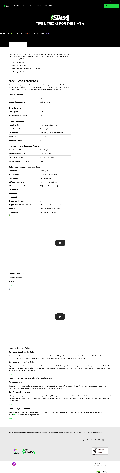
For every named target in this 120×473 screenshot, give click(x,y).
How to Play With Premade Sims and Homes (25, 69)
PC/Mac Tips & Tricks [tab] (18, 44)
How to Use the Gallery (18, 66)
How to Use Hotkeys (17, 62)
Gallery (54, 356)
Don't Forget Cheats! (17, 72)
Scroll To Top (13, 285)
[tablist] (60, 44)
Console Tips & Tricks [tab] (36, 44)
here (14, 415)
